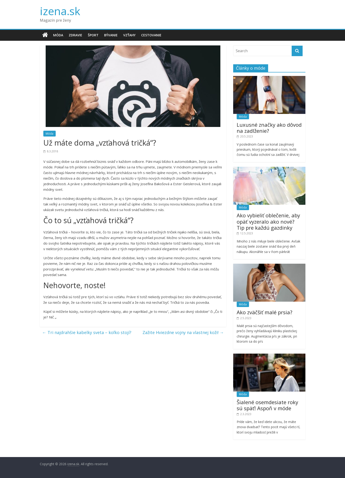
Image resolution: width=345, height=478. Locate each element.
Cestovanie (151, 35)
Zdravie (75, 35)
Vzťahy (129, 35)
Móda (58, 35)
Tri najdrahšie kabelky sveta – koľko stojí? (86, 332)
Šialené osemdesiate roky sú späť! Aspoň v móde (267, 405)
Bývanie (111, 35)
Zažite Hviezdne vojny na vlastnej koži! (183, 332)
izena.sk (60, 11)
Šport (93, 35)
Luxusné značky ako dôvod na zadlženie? (269, 127)
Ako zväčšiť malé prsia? (264, 312)
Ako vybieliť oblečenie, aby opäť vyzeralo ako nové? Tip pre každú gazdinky (268, 221)
